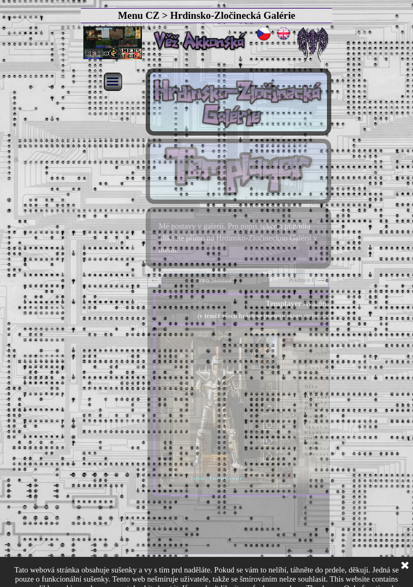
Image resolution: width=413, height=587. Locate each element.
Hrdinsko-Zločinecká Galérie (232, 15)
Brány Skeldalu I (215, 280)
